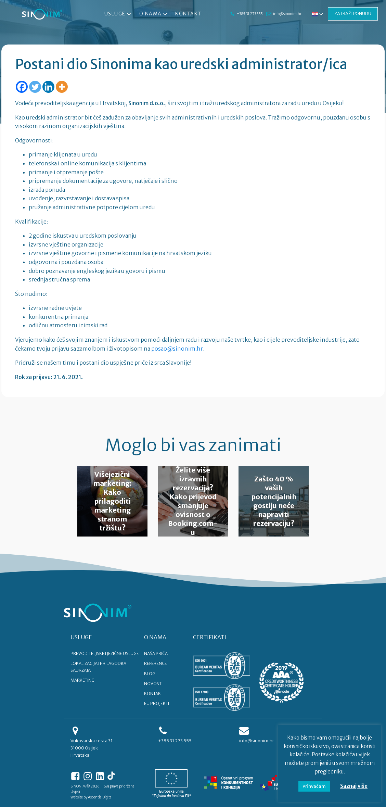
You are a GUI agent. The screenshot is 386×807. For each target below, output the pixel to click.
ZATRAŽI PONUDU (352, 13)
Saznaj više (354, 786)
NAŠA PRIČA (156, 653)
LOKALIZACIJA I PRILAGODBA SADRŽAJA (98, 666)
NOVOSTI (153, 683)
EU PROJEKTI (156, 703)
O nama (153, 14)
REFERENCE (155, 663)
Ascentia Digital (100, 797)
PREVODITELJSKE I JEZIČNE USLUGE (104, 653)
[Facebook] (22, 87)
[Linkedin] (48, 87)
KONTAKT (153, 693)
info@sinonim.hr (287, 14)
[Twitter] (35, 87)
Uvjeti (75, 792)
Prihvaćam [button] (314, 786)
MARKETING (82, 680)
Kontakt (188, 14)
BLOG (149, 673)
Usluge (118, 14)
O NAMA (155, 637)
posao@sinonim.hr (177, 348)
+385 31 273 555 (249, 14)
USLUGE (81, 637)
